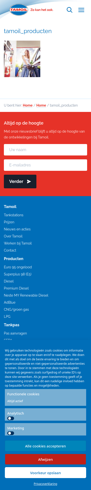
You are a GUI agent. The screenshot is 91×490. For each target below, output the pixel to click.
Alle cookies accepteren (45, 446)
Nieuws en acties (17, 229)
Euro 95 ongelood (18, 267)
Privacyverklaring (45, 484)
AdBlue (10, 302)
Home (28, 105)
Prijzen (9, 222)
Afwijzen (45, 459)
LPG (7, 316)
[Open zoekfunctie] (69, 10)
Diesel (9, 281)
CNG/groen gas (16, 309)
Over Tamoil (13, 236)
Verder (20, 181)
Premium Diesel (16, 288)
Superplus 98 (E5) (17, 274)
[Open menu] (81, 10)
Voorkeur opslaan (45, 472)
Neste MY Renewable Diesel (26, 295)
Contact (10, 250)
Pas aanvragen (15, 333)
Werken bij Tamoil (18, 243)
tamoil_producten (28, 31)
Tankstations (13, 215)
